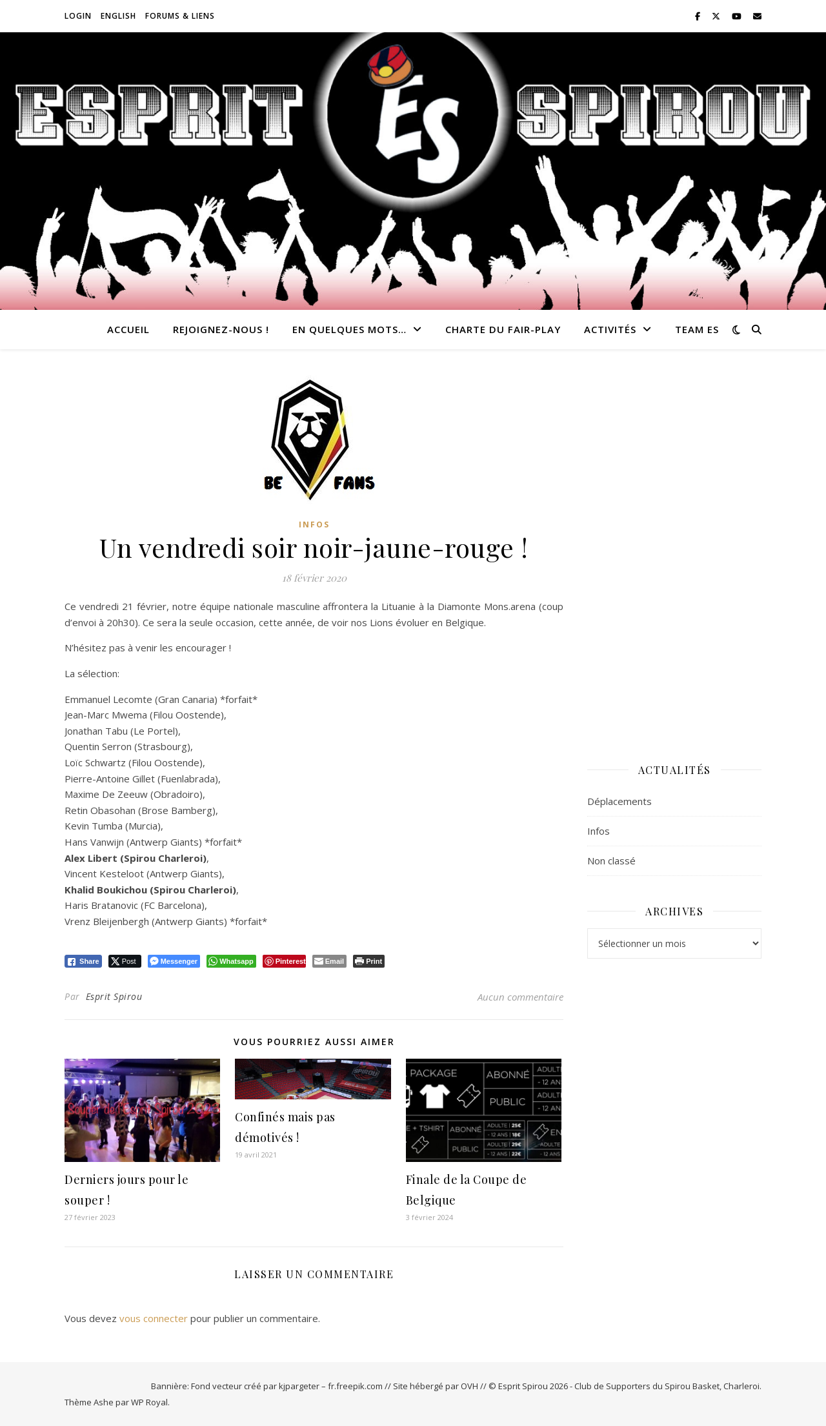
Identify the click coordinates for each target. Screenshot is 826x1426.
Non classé (611, 860)
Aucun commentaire (520, 996)
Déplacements (619, 801)
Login (78, 15)
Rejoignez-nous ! (221, 329)
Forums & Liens (180, 15)
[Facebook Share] (83, 961)
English (118, 15)
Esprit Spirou (114, 996)
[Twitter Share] (124, 961)
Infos (314, 524)
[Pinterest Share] (284, 961)
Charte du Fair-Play (503, 329)
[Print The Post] (369, 961)
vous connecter (153, 1318)
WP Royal (149, 1402)
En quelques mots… (349, 329)
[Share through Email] (329, 961)
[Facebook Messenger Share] (174, 961)
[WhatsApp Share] (231, 961)
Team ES (697, 329)
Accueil (128, 329)
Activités (610, 329)
